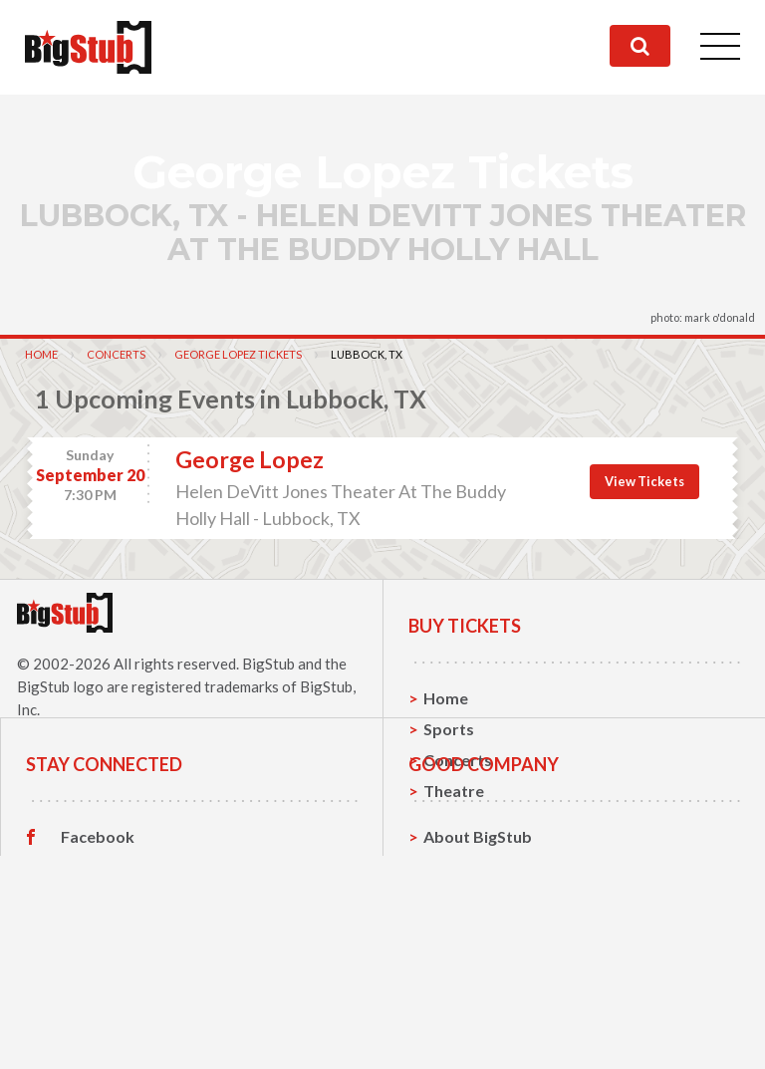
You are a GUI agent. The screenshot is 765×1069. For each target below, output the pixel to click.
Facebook (97, 943)
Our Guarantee (479, 1035)
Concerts (116, 354)
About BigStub (477, 943)
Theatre (453, 790)
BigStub (268, 663)
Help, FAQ (460, 1004)
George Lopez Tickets (238, 354)
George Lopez (249, 459)
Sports (448, 728)
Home (41, 354)
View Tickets (644, 481)
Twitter (89, 974)
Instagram (98, 1005)
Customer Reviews (130, 1036)
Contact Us (465, 973)
